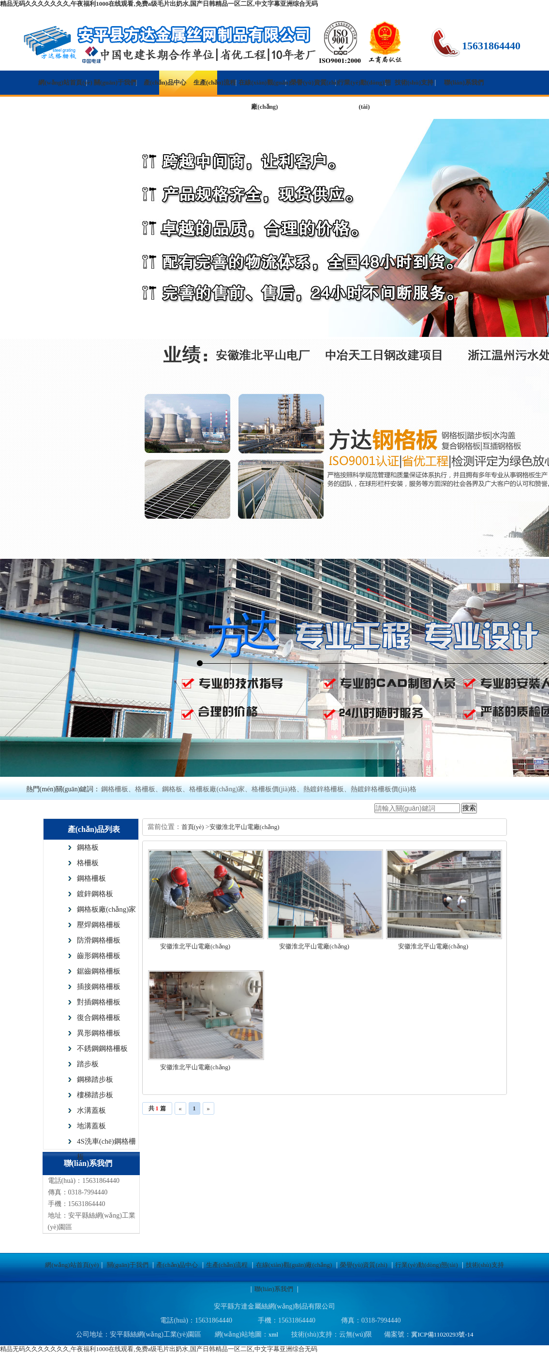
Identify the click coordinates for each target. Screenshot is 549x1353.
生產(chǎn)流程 (214, 82)
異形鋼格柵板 (98, 1033)
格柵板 (88, 863)
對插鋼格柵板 (98, 1002)
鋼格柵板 (91, 878)
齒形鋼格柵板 (98, 956)
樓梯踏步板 (95, 1095)
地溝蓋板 (91, 1126)
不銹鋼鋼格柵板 (102, 1048)
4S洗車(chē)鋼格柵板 (106, 1143)
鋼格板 (88, 847)
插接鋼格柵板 (98, 986)
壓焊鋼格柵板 (98, 925)
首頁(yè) (193, 826)
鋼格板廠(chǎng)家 (106, 909)
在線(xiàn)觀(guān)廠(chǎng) (264, 94)
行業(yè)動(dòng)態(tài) (364, 94)
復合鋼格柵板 (98, 1017)
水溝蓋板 (91, 1110)
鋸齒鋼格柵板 (98, 971)
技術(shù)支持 (414, 82)
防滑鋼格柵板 (98, 940)
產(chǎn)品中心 (165, 82)
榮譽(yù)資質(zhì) (314, 82)
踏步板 (88, 1064)
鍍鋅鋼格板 (95, 894)
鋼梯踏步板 (95, 1079)
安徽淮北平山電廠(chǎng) (244, 826)
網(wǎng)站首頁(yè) (65, 82)
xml (273, 1334)
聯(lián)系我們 (464, 82)
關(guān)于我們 (115, 82)
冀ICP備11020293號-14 (442, 1334)
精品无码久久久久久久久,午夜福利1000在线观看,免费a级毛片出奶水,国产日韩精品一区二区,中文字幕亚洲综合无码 (159, 3)
